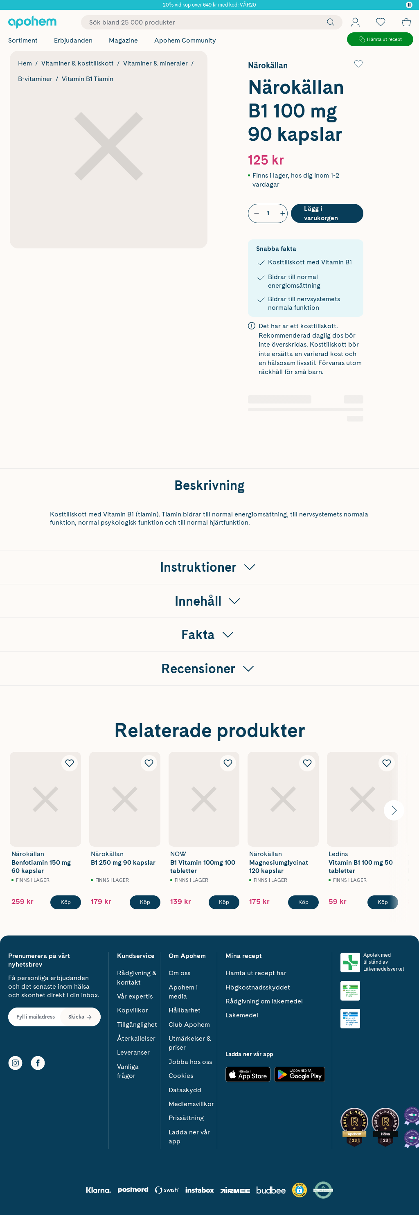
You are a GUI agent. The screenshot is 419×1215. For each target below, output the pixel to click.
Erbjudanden (73, 40)
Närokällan (268, 65)
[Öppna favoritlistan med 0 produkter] (380, 22)
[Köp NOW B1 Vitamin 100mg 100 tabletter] (224, 902)
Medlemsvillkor (191, 1104)
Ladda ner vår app (189, 1136)
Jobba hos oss (190, 1062)
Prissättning (186, 1118)
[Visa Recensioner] (209, 668)
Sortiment (23, 40)
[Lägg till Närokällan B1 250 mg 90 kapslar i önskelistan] (149, 763)
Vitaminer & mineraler (155, 63)
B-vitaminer (35, 79)
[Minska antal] (254, 213)
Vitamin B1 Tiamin (87, 79)
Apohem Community (185, 40)
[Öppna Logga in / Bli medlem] (355, 22)
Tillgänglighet (137, 1024)
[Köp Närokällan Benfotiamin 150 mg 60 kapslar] (65, 902)
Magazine (123, 40)
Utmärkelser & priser (190, 1043)
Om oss (179, 973)
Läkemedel (241, 1015)
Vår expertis (135, 996)
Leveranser (133, 1052)
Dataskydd (185, 1090)
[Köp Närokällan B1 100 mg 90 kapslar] (327, 213)
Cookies (181, 1076)
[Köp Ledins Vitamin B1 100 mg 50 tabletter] (382, 902)
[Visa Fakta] (209, 634)
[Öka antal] (281, 213)
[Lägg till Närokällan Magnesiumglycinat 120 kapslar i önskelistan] (307, 763)
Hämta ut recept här (255, 973)
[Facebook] (38, 1063)
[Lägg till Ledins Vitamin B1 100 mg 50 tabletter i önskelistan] (386, 763)
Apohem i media (183, 991)
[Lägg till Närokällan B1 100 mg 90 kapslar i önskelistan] (358, 64)
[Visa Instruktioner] (209, 567)
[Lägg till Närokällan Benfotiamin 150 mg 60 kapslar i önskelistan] (69, 763)
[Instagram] (15, 1063)
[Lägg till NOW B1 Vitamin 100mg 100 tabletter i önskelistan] (228, 763)
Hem (25, 63)
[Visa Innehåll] (209, 601)
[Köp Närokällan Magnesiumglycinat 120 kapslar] (303, 902)
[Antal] (268, 213)
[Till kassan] (406, 22)
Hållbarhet (184, 1010)
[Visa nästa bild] (394, 810)
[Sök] (328, 22)
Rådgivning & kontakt (137, 977)
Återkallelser (136, 1038)
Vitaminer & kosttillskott (77, 63)
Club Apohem (189, 1024)
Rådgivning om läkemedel (264, 1001)
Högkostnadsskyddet (257, 987)
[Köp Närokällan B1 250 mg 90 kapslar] (145, 902)
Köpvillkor (132, 1010)
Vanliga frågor (128, 1071)
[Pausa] (409, 5)
